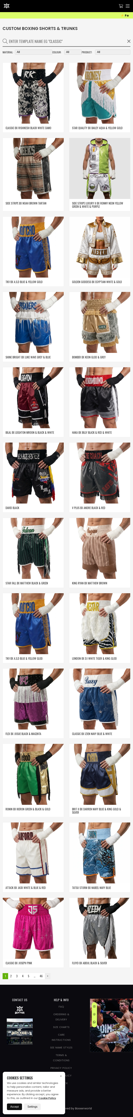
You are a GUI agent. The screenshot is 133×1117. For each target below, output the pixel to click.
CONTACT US (19, 1000)
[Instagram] (94, 1007)
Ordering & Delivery (61, 1017)
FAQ (61, 1006)
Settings (32, 1106)
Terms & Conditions (61, 1057)
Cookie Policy (47, 1098)
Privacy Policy (61, 1068)
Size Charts (61, 1027)
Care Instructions (61, 1037)
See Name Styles (61, 1047)
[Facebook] (94, 1014)
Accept (14, 1106)
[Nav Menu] (128, 6)
